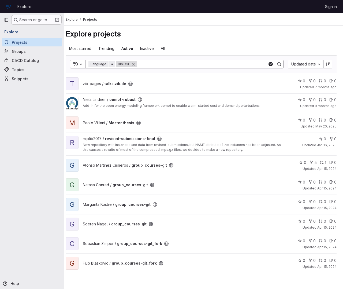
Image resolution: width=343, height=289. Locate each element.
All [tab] (168, 48)
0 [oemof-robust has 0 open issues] (333, 99)
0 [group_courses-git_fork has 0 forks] (312, 241)
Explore (24, 6)
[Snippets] (32, 78)
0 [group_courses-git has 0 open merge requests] (322, 182)
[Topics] (32, 69)
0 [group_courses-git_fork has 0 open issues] (333, 241)
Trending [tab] (111, 48)
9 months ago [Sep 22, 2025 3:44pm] (326, 106)
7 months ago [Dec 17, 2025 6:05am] (326, 87)
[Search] (205, 64)
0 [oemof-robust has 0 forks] (312, 99)
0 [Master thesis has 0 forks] (312, 120)
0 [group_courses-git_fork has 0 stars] (301, 241)
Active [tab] (132, 48)
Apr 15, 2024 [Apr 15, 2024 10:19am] (327, 208)
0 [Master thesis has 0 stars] (301, 120)
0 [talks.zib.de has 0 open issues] (333, 81)
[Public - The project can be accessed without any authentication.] (135, 84)
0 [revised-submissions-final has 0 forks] (333, 139)
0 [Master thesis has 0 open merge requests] (322, 120)
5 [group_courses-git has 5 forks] (313, 162)
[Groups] (32, 51)
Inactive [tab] (152, 48)
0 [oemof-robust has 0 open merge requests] (322, 99)
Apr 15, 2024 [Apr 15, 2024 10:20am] (327, 188)
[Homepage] (8, 6)
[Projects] (32, 42)
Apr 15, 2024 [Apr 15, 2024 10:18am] (327, 267)
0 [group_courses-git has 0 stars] (302, 162)
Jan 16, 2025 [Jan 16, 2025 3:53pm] (327, 145)
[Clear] (270, 64)
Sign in (331, 6)
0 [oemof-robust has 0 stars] (301, 99)
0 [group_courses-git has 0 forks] (312, 182)
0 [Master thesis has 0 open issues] (333, 120)
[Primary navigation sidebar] (6, 20)
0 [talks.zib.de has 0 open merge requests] (322, 81)
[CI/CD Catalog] (32, 60)
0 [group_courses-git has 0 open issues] (333, 162)
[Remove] (138, 64)
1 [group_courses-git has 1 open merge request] (323, 162)
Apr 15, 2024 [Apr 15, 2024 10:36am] (327, 169)
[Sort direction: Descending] (328, 64)
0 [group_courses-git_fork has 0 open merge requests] (322, 241)
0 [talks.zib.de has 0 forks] (312, 81)
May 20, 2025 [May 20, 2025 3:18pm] (326, 126)
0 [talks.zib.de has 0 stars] (301, 81)
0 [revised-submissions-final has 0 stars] (322, 139)
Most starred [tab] (85, 48)
